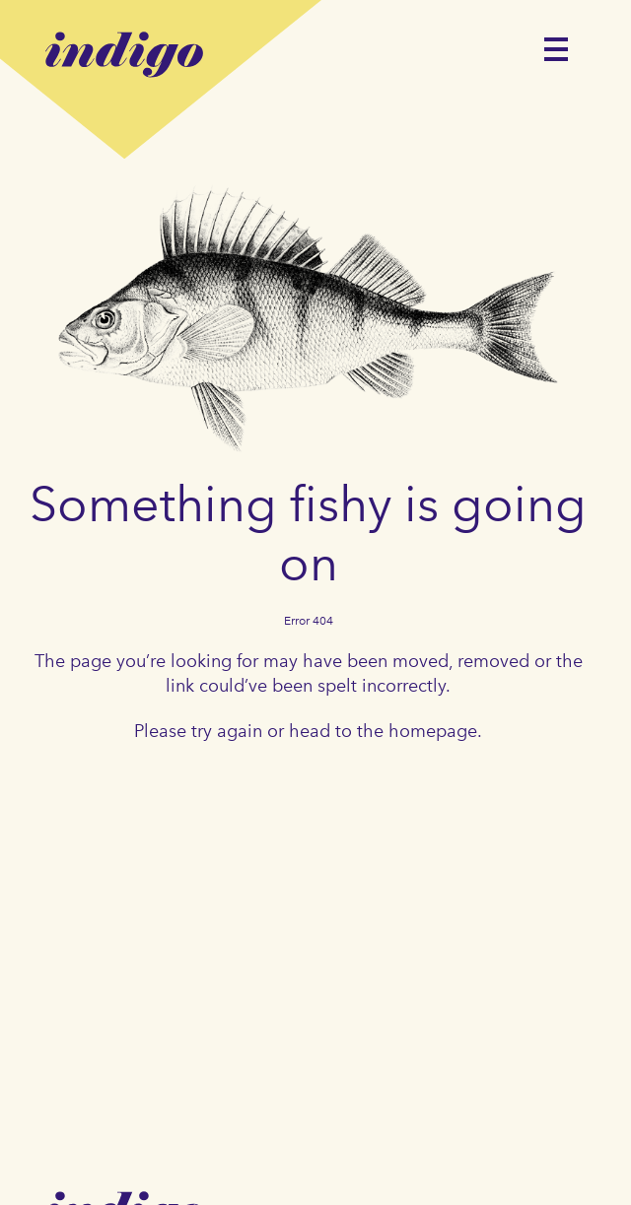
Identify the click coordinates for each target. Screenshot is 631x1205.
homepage (432, 731)
